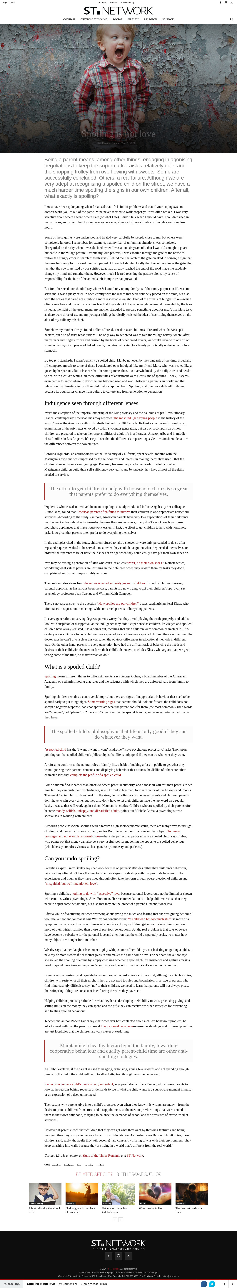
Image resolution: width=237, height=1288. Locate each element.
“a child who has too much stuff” (150, 919)
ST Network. (114, 1268)
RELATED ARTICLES (94, 1174)
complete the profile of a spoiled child (95, 775)
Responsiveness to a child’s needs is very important (78, 1084)
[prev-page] (115, 1219)
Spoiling (50, 676)
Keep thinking (127, 2)
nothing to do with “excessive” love (95, 893)
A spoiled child (56, 749)
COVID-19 (69, 19)
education (56, 1165)
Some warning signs (101, 702)
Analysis (102, 2)
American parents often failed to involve (103, 512)
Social (118, 19)
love (79, 1165)
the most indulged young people (135, 418)
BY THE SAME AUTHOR (138, 1174)
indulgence (69, 1165)
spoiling (100, 1165)
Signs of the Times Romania (101, 1155)
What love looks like (150, 1208)
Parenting (70, 1203)
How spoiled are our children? (118, 603)
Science (168, 19)
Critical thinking (94, 19)
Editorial (114, 2)
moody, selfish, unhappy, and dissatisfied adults (87, 811)
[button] (231, 20)
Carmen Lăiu (109, 143)
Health (133, 19)
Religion (150, 19)
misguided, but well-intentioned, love (71, 883)
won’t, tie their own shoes (144, 563)
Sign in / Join (9, 2)
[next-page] (120, 1219)
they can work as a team (117, 1026)
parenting (89, 1165)
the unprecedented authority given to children (114, 583)
